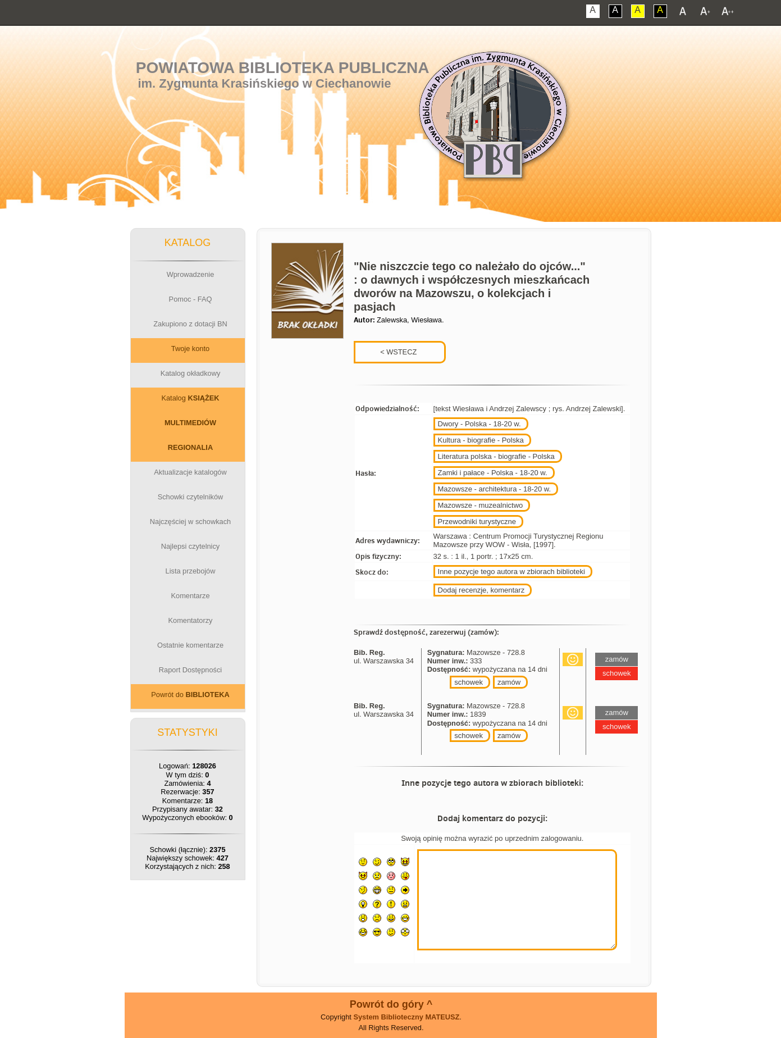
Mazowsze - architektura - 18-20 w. (494, 489)
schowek (468, 682)
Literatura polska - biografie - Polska (496, 456)
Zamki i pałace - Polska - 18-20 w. (492, 472)
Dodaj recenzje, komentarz (481, 590)
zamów (508, 682)
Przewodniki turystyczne (477, 521)
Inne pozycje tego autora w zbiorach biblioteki (511, 571)
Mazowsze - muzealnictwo (480, 505)
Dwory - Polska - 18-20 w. (479, 424)
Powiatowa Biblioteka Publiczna (283, 67)
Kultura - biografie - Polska (481, 440)
